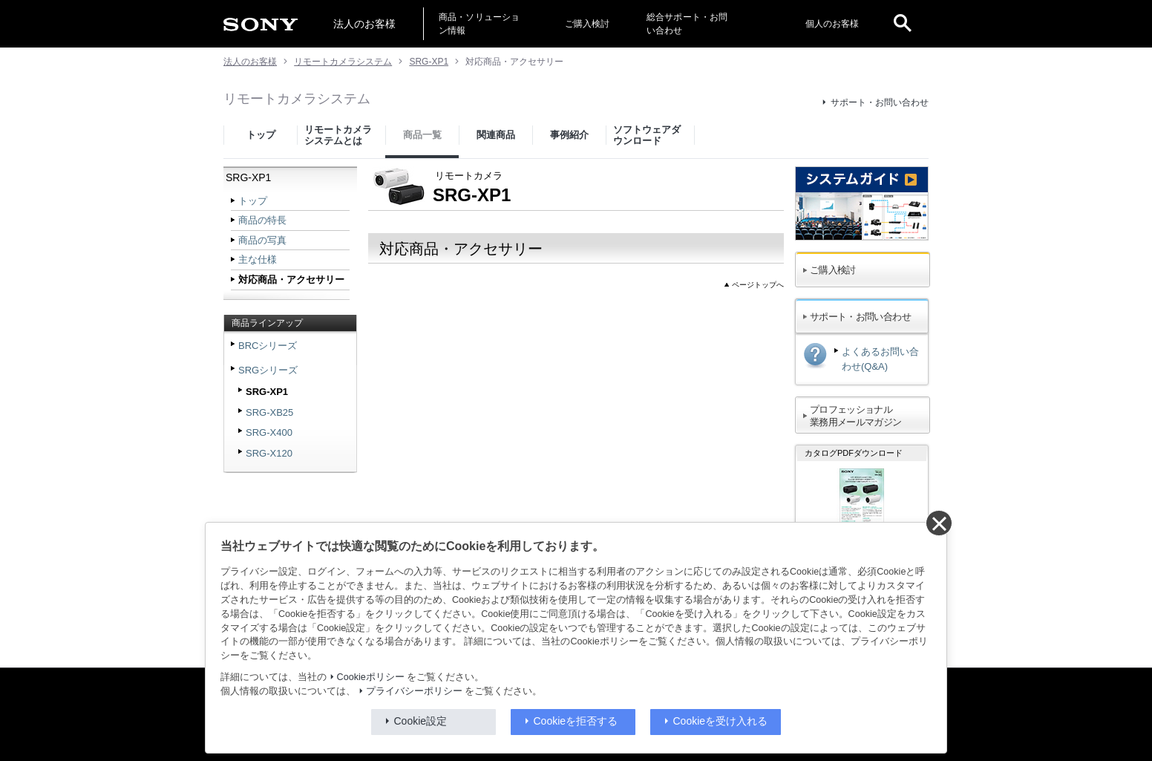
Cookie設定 (421, 721)
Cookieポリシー (371, 677)
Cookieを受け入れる (720, 721)
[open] (903, 24)
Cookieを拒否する (576, 721)
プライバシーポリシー (414, 691)
